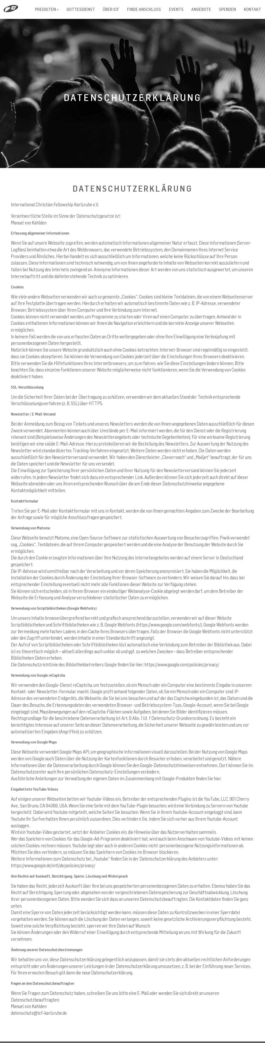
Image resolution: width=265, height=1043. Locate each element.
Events (176, 9)
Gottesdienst (81, 9)
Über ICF (111, 9)
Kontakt (252, 9)
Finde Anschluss (144, 9)
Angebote (201, 9)
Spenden (227, 9)
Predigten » (47, 9)
